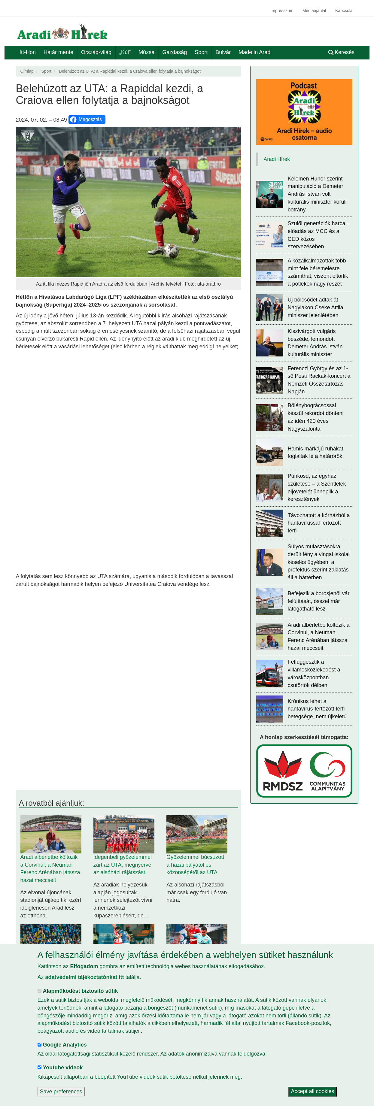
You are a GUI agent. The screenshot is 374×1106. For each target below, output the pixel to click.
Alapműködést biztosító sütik (80, 991)
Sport (201, 52)
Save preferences (61, 1092)
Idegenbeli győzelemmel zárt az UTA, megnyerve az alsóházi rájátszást (122, 864)
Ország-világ (96, 52)
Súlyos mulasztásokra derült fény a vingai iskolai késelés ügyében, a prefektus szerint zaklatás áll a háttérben (319, 562)
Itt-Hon (28, 52)
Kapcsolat (344, 10)
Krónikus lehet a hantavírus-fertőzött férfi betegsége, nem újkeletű (317, 709)
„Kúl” (125, 52)
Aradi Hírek (277, 159)
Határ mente (58, 52)
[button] (128, 202)
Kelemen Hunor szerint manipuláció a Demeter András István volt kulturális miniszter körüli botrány (317, 194)
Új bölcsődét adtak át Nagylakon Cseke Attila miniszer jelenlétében (315, 307)
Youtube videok (63, 1068)
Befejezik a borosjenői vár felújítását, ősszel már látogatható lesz (319, 601)
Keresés (341, 52)
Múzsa (146, 52)
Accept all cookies (312, 1092)
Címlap (27, 71)
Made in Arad (254, 52)
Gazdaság (174, 52)
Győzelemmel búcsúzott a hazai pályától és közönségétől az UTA (195, 864)
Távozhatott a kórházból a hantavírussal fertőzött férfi (319, 523)
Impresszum (281, 10)
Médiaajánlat (314, 10)
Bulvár (223, 52)
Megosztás (85, 119)
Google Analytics (65, 1045)
